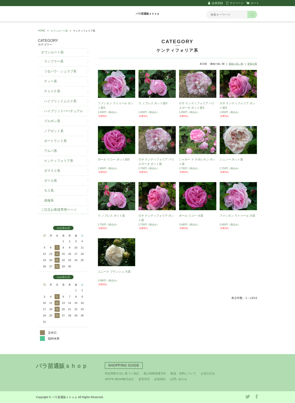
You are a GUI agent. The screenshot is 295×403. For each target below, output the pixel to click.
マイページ (236, 3)
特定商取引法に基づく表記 (122, 373)
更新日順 (252, 63)
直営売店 (144, 379)
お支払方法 (208, 373)
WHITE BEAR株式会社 (119, 379)
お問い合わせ (178, 379)
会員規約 (160, 379)
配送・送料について (183, 373)
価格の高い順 (236, 63)
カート (255, 3)
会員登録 (217, 3)
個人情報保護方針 (154, 373)
